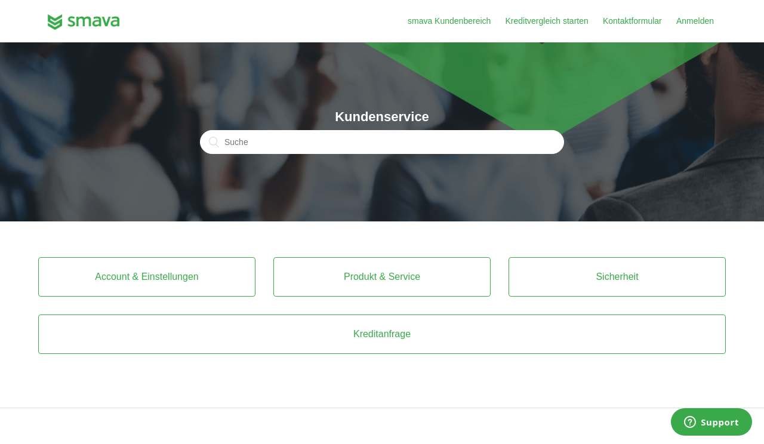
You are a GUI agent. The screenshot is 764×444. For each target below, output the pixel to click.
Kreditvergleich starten (546, 21)
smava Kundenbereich (449, 21)
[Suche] (382, 142)
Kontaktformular (632, 21)
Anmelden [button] (695, 21)
